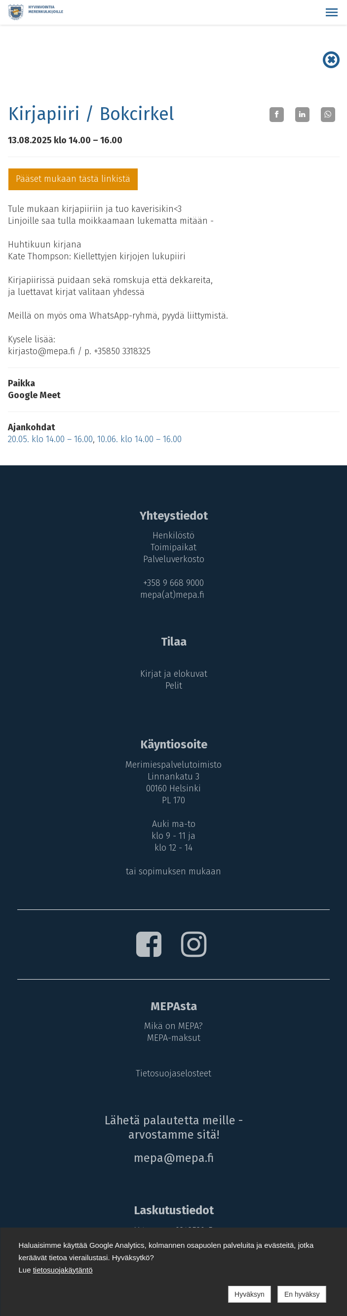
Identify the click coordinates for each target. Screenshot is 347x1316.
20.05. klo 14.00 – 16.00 (50, 439)
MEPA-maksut (173, 1037)
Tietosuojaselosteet (173, 1073)
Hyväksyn (249, 1294)
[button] (332, 12)
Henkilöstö (173, 535)
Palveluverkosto (173, 559)
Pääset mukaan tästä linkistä (73, 178)
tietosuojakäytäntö (63, 1270)
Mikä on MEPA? (173, 1026)
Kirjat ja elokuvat (173, 673)
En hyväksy (302, 1294)
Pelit (173, 685)
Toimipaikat (173, 547)
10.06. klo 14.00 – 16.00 (139, 439)
